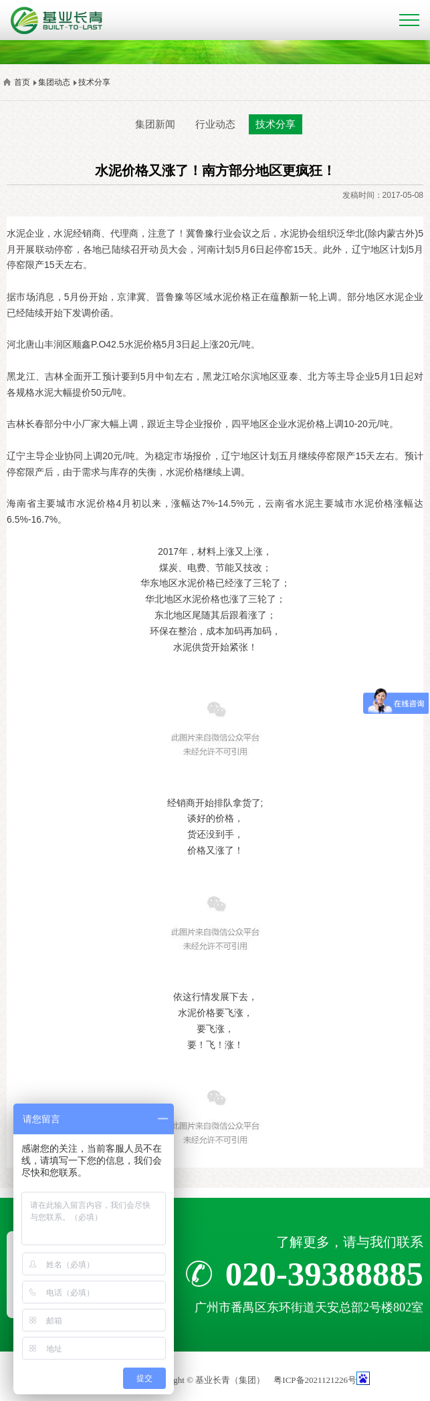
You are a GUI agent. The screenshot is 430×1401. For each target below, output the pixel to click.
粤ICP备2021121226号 (315, 1380)
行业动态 (215, 124)
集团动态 (54, 82)
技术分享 (94, 82)
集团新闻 (155, 124)
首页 (22, 82)
